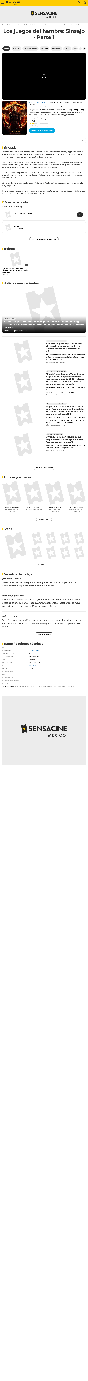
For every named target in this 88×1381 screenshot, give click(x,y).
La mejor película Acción (45, 686)
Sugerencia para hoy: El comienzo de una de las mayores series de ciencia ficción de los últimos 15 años (64, 347)
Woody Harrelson (76, 507)
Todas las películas (28, 25)
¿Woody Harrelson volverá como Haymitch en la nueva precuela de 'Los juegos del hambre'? (64, 439)
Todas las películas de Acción (45, 25)
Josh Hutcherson (33, 507)
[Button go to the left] (80, 48)
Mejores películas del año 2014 (25, 686)
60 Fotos (44, 565)
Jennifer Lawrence (12, 507)
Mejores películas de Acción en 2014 (66, 686)
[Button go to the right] (84, 48)
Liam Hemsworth (54, 507)
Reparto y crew (43, 519)
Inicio (4, 25)
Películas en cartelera (14, 25)
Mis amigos (44, 119)
